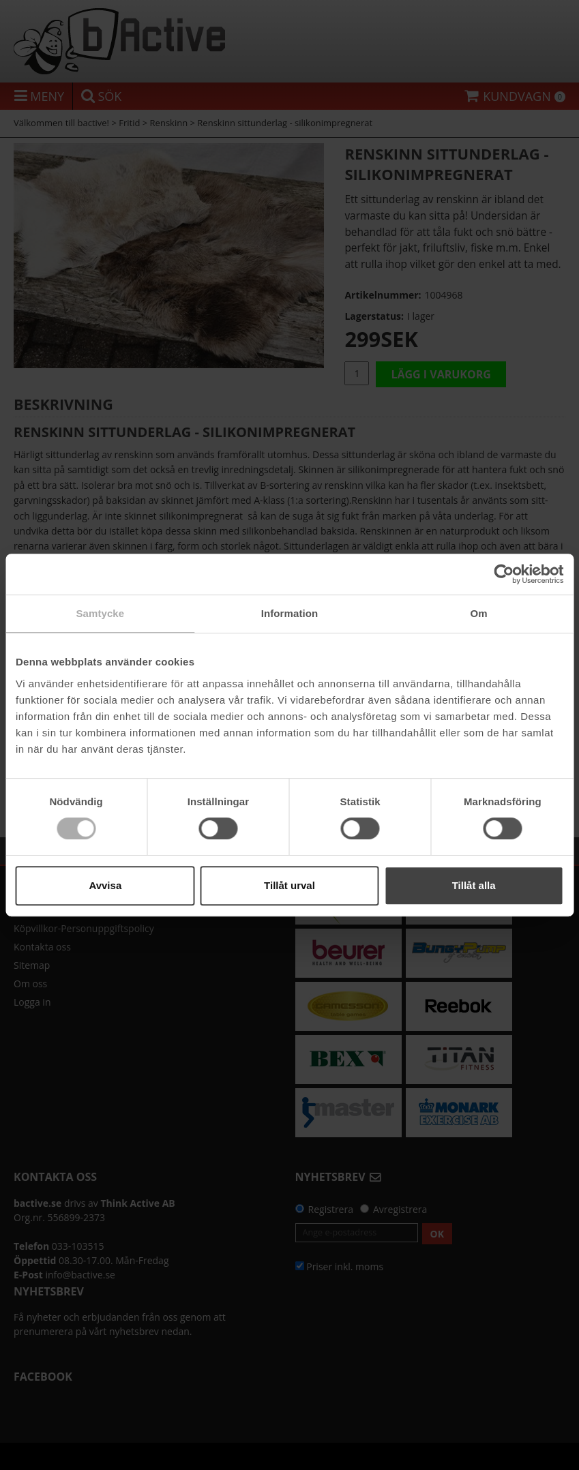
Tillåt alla (474, 885)
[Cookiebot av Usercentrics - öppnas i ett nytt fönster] (503, 574)
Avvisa (105, 885)
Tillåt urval (289, 885)
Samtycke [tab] (100, 613)
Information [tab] (289, 613)
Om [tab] (479, 613)
